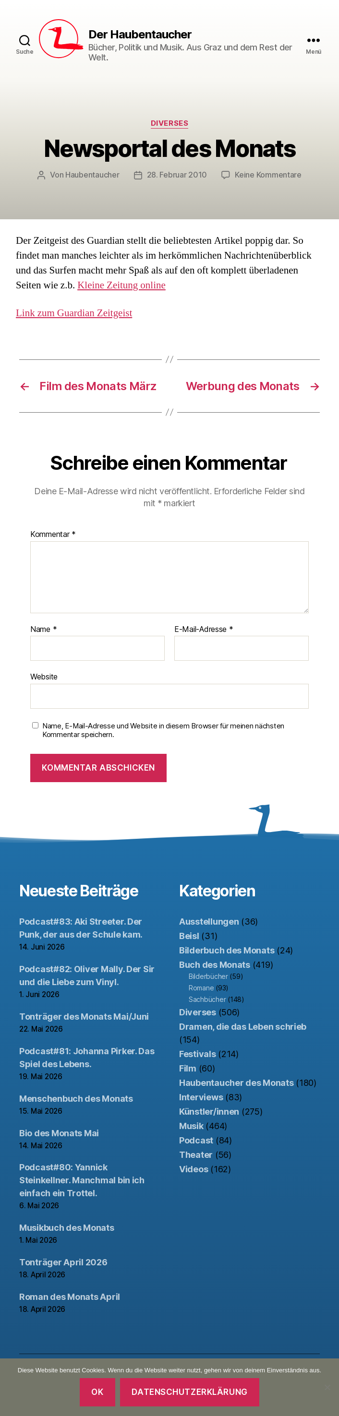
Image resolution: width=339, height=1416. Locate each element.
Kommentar (53, 534)
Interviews (201, 1097)
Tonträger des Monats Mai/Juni (84, 1016)
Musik (191, 1125)
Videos (193, 1169)
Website (44, 676)
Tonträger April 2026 (63, 1262)
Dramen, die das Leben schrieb (242, 1026)
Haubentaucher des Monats (236, 1082)
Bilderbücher (208, 976)
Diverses (169, 123)
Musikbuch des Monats (66, 1227)
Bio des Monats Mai (59, 1133)
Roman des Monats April (69, 1296)
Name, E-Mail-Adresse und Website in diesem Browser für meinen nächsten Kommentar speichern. (163, 730)
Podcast (196, 1140)
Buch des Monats (214, 964)
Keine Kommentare (268, 174)
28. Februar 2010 (177, 174)
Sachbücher (207, 999)
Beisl (189, 935)
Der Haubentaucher (140, 34)
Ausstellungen (209, 921)
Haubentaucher (92, 174)
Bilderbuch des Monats (226, 950)
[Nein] (327, 1387)
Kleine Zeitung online (121, 284)
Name (43, 629)
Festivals (197, 1053)
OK (97, 1392)
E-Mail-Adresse (203, 629)
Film (187, 1068)
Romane (201, 987)
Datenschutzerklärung (189, 1392)
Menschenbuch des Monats (76, 1098)
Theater (196, 1154)
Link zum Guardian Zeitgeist (74, 312)
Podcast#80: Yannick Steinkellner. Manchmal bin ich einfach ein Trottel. (82, 1180)
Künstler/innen (209, 1111)
